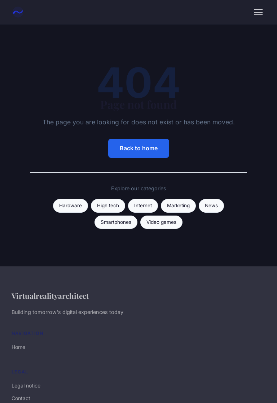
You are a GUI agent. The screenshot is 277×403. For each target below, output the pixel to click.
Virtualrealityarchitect (50, 296)
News (211, 205)
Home (18, 347)
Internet (143, 205)
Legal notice (26, 385)
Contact (21, 398)
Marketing (178, 205)
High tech (108, 205)
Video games (161, 222)
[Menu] (258, 12)
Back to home (139, 148)
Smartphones (116, 222)
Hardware (70, 205)
